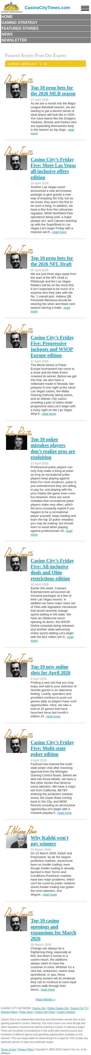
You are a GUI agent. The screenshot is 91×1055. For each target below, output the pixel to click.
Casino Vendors (66, 1012)
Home (7, 17)
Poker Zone (26, 1012)
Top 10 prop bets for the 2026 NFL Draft (52, 261)
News (7, 34)
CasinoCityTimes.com (47, 7)
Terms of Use (8, 1049)
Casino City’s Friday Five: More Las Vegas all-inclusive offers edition (53, 168)
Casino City (38, 1008)
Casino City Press (45, 1012)
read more (59, 232)
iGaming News (9, 1012)
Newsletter (14, 40)
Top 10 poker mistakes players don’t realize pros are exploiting (53, 448)
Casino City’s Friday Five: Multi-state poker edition (52, 748)
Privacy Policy (26, 1049)
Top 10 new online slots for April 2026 (50, 669)
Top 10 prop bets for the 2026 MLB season (53, 90)
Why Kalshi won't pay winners (49, 840)
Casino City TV (79, 1008)
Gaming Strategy (19, 23)
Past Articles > (45, 999)
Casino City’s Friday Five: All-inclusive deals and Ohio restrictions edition (52, 569)
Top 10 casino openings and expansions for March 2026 (53, 929)
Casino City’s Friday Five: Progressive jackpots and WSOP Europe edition (52, 346)
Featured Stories (20, 28)
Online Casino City (58, 1008)
